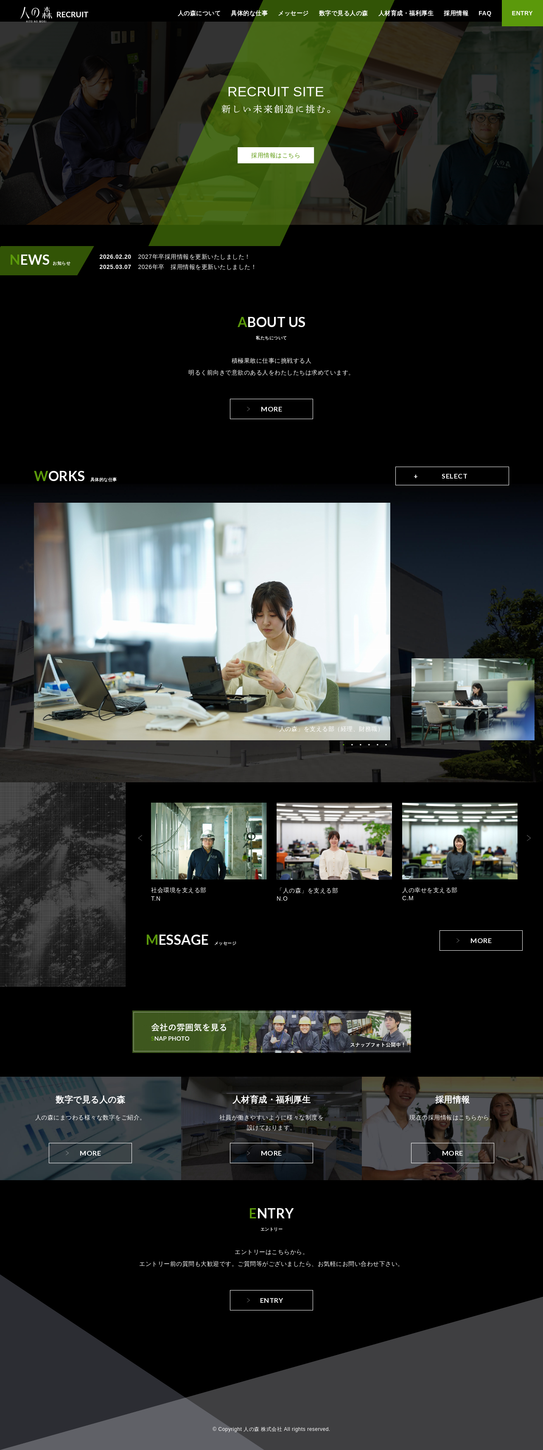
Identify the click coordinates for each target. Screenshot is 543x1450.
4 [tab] (369, 744)
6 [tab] (386, 744)
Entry (271, 1300)
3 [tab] (360, 744)
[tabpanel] (212, 621)
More (271, 409)
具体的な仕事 (249, 13)
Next (528, 838)
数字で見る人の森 (343, 13)
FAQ (485, 13)
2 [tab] (352, 744)
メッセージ (293, 13)
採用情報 (456, 13)
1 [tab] (343, 744)
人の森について (199, 13)
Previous (140, 838)
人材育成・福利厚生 (406, 13)
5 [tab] (377, 744)
